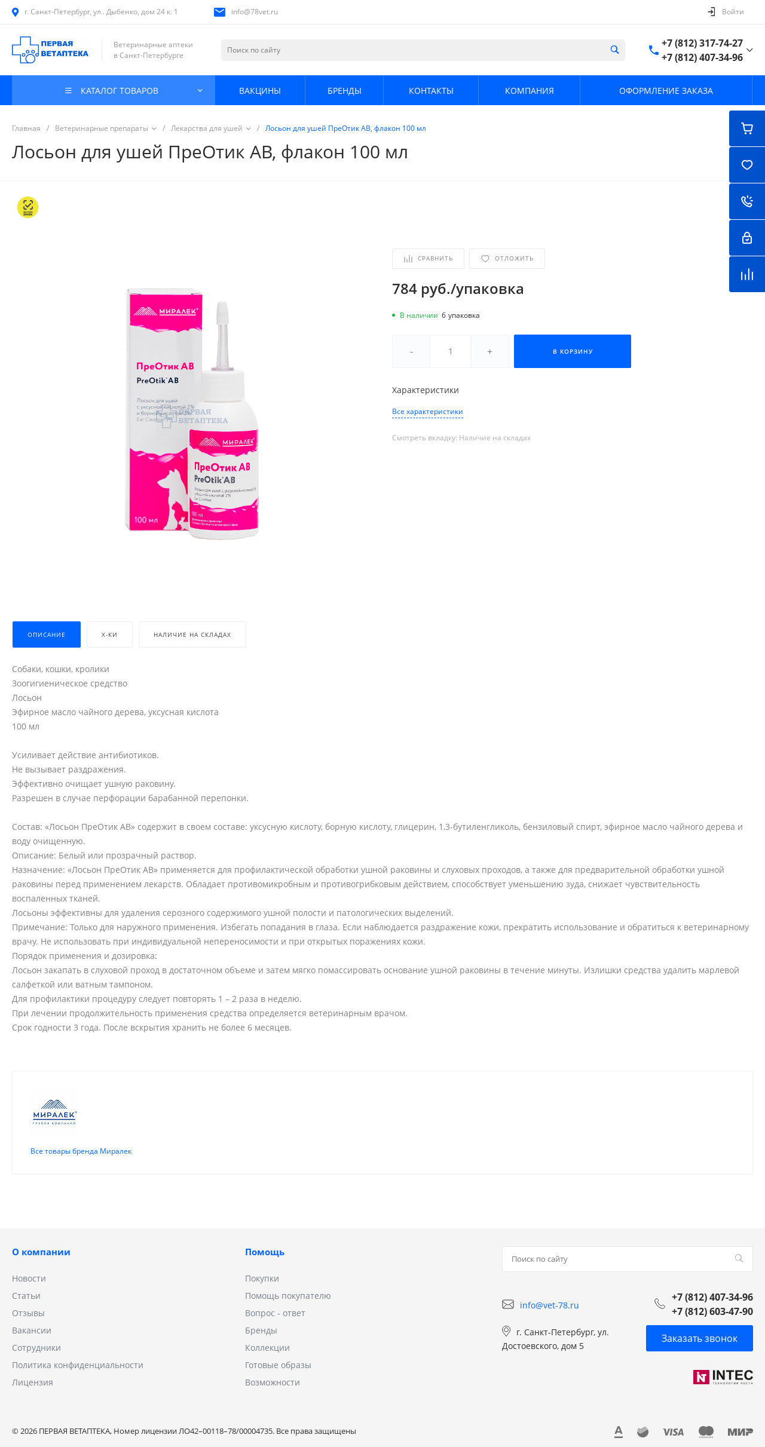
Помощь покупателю (288, 1286)
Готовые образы (278, 1355)
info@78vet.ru (254, 12)
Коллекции (267, 1338)
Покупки (262, 1268)
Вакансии (31, 1320)
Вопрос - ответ (275, 1303)
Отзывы (28, 1303)
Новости (29, 1268)
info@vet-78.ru (549, 1295)
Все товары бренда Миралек (80, 1141)
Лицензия (32, 1372)
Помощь (264, 1242)
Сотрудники (36, 1338)
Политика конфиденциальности (77, 1355)
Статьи (26, 1286)
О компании (41, 1242)
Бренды (261, 1320)
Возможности (272, 1372)
